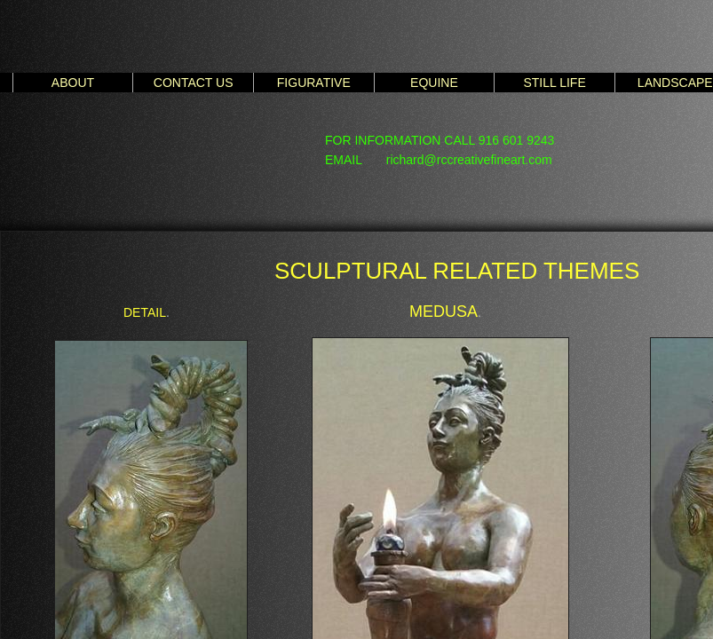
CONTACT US (194, 82)
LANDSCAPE (675, 82)
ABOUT (72, 82)
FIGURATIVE (314, 82)
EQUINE (434, 82)
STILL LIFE (554, 82)
